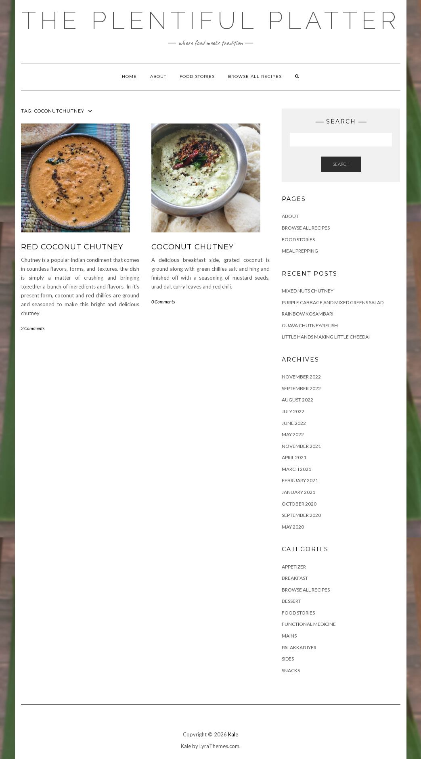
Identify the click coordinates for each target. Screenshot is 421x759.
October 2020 (299, 504)
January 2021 (298, 492)
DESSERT (291, 601)
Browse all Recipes (255, 76)
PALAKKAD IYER (299, 647)
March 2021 (296, 469)
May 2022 (293, 434)
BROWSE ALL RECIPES (306, 590)
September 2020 (301, 515)
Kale (233, 734)
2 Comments (32, 328)
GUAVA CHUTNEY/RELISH (310, 325)
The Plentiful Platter (210, 20)
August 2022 (297, 400)
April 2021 (294, 457)
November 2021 (301, 446)
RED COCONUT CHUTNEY (72, 247)
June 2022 (294, 423)
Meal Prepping (300, 251)
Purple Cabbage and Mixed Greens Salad (332, 302)
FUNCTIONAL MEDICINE (309, 624)
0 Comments (163, 301)
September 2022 (301, 388)
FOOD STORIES (197, 76)
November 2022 (301, 377)
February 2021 (300, 480)
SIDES (288, 659)
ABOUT (158, 76)
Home (129, 76)
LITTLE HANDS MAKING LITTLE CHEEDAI (326, 337)
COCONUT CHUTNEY (192, 247)
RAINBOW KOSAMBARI (307, 314)
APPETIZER (294, 567)
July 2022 (293, 411)
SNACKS (291, 670)
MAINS (289, 636)
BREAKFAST (295, 578)
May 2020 (293, 527)
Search (341, 164)
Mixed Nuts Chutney (307, 291)
